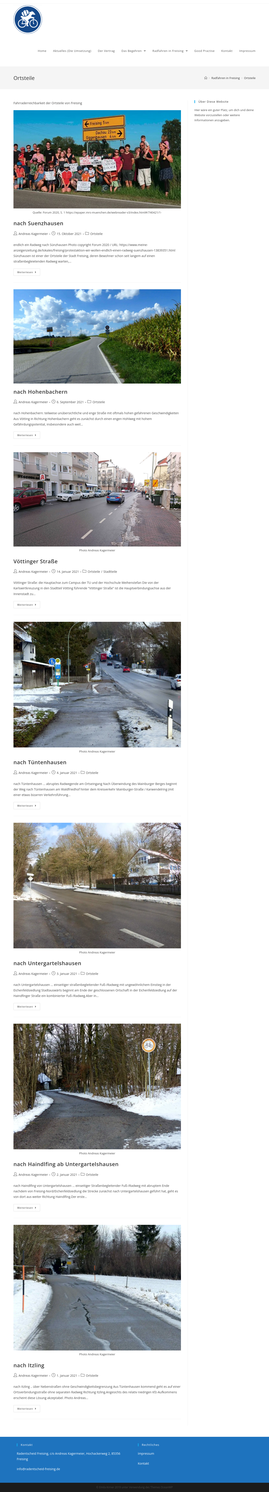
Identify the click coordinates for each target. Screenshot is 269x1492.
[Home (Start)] (205, 78)
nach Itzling (28, 1365)
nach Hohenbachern (40, 391)
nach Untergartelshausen (47, 963)
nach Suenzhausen (38, 223)
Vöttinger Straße (35, 561)
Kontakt (143, 1463)
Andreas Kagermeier (33, 234)
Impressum (146, 1453)
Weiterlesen (26, 272)
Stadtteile (110, 571)
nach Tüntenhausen (40, 762)
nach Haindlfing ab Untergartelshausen (66, 1164)
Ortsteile (96, 234)
